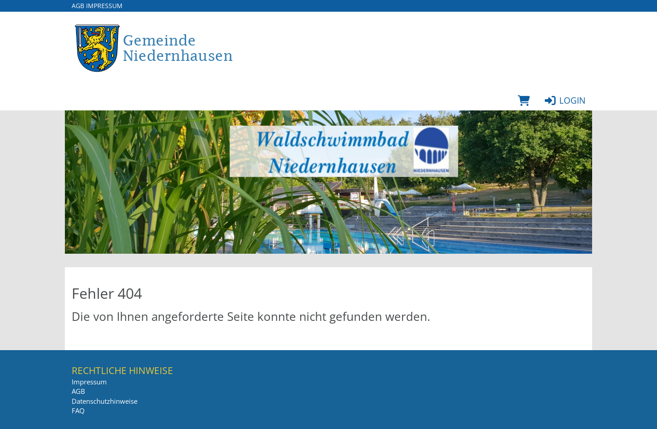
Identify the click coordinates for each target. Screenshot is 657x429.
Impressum (104, 5)
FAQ (78, 410)
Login (564, 100)
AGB (78, 5)
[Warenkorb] (524, 100)
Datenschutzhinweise (104, 401)
